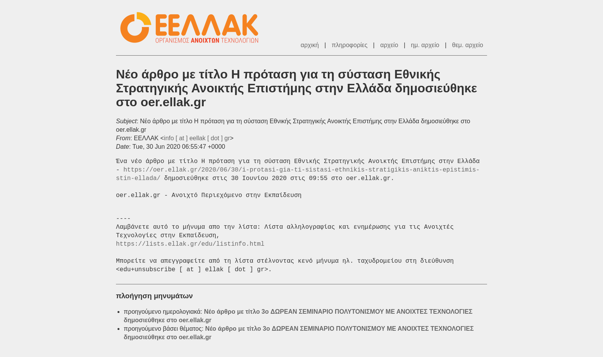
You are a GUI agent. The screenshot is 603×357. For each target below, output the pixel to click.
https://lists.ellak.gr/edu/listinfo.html (190, 244)
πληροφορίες (350, 45)
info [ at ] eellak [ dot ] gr (197, 138)
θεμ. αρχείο (467, 45)
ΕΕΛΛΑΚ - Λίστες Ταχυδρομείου (193, 28)
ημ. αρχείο (425, 45)
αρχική (310, 45)
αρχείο (389, 45)
